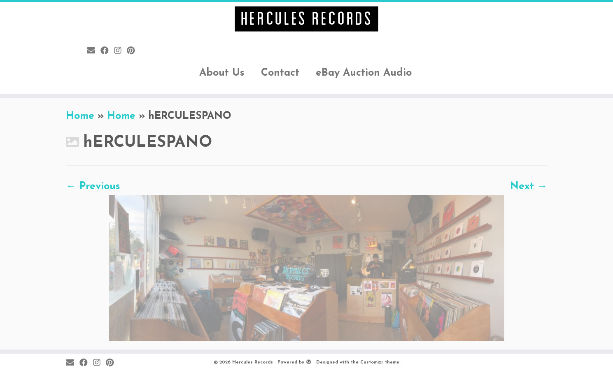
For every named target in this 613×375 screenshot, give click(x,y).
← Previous (93, 186)
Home (80, 116)
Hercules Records (252, 362)
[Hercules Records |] (306, 19)
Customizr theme (379, 362)
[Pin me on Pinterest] (133, 51)
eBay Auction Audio (364, 73)
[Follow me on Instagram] (120, 51)
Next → (529, 186)
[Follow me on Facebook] (107, 51)
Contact (280, 73)
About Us (222, 73)
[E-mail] (93, 51)
